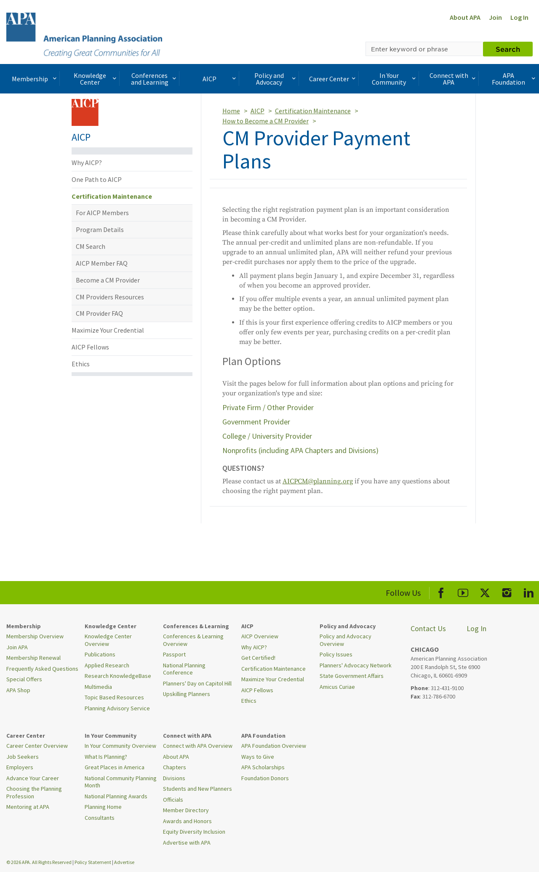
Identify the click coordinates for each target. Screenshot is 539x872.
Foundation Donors (265, 778)
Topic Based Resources (114, 697)
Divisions (174, 778)
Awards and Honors (187, 821)
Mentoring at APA (27, 807)
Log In (519, 17)
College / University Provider (267, 436)
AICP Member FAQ (102, 263)
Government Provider (256, 422)
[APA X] (485, 591)
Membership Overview (35, 636)
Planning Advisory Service (117, 708)
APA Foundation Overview (273, 745)
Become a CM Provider (108, 280)
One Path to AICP (97, 179)
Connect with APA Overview (197, 745)
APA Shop (18, 690)
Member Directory (186, 810)
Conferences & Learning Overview (193, 640)
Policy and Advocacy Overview (345, 640)
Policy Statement (93, 862)
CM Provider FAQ (99, 313)
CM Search (90, 246)
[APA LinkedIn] (528, 591)
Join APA (17, 647)
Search (508, 49)
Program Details (100, 229)
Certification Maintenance (112, 196)
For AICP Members (102, 212)
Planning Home (103, 807)
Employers (19, 767)
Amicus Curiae (337, 687)
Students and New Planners (197, 788)
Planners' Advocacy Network (356, 665)
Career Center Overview (37, 745)
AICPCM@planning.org (318, 481)
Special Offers (24, 679)
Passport (174, 654)
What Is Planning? (106, 756)
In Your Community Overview (120, 745)
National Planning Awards (116, 796)
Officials (173, 799)
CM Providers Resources (110, 297)
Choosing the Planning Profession (34, 792)
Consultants (100, 817)
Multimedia (98, 687)
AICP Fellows (90, 347)
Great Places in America (114, 767)
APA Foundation (514, 78)
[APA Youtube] (463, 591)
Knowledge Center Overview (108, 640)
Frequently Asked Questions (42, 668)
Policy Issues (336, 654)
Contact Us (428, 628)
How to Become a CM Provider (265, 121)
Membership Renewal (33, 657)
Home (231, 111)
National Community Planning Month (121, 781)
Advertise (124, 862)
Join (495, 17)
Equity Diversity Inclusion (194, 831)
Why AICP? (87, 162)
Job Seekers (22, 756)
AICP (220, 79)
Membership (35, 79)
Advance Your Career (32, 778)
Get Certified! (258, 657)
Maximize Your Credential (108, 330)
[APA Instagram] (506, 591)
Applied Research (107, 665)
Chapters (174, 767)
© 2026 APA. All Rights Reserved (39, 862)
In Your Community (394, 78)
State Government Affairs (352, 676)
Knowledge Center (96, 78)
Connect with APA (453, 78)
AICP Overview (259, 636)
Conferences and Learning (154, 78)
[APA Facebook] (441, 591)
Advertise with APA (187, 842)
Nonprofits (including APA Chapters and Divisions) (300, 450)
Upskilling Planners (186, 694)
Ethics (81, 364)
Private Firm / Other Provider (268, 407)
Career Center (333, 79)
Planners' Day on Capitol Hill (197, 683)
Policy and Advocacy (275, 78)
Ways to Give (257, 756)
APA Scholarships (263, 767)
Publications (100, 654)
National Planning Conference (184, 669)
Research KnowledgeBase (118, 676)
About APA (465, 17)
